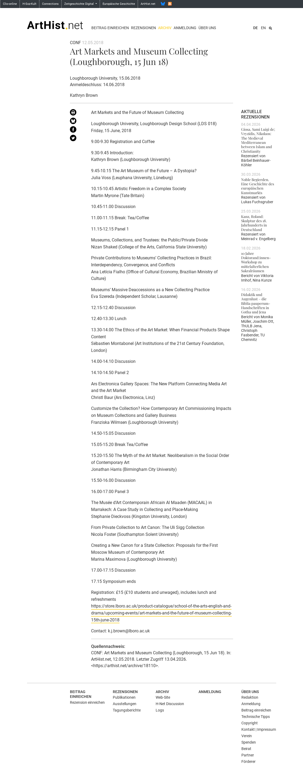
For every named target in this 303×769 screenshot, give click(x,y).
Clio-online (10, 4)
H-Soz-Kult (29, 4)
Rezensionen (143, 28)
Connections (50, 4)
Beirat (246, 749)
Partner (247, 755)
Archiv (164, 28)
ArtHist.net (148, 4)
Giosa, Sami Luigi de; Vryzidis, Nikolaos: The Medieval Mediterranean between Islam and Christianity (258, 140)
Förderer (248, 761)
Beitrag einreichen (110, 28)
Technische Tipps (255, 716)
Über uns (207, 28)
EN (263, 28)
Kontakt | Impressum (258, 729)
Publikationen (124, 697)
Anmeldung (185, 28)
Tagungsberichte (127, 710)
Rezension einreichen (87, 702)
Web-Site (163, 697)
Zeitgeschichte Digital (79, 4)
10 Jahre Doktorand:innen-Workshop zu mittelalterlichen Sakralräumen (256, 262)
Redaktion (249, 697)
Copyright (249, 723)
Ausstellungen (124, 704)
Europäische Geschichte (119, 4)
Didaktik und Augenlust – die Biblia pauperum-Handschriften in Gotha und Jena (255, 303)
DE (255, 28)
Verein (246, 736)
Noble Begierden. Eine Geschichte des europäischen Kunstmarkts (257, 186)
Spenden (248, 742)
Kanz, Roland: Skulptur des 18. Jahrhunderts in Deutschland (254, 223)
